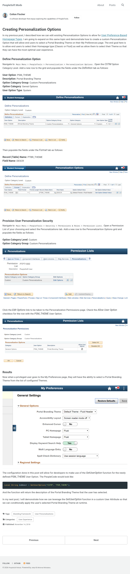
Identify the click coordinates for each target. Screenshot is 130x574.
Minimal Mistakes (45, 568)
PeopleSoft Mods (12, 5)
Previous (34, 544)
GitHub (16, 563)
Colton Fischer (18, 14)
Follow (80, 18)
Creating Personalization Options (32, 29)
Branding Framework (22, 517)
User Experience (25, 523)
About (100, 5)
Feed (27, 563)
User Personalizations (44, 517)
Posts (112, 5)
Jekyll (34, 568)
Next (96, 544)
